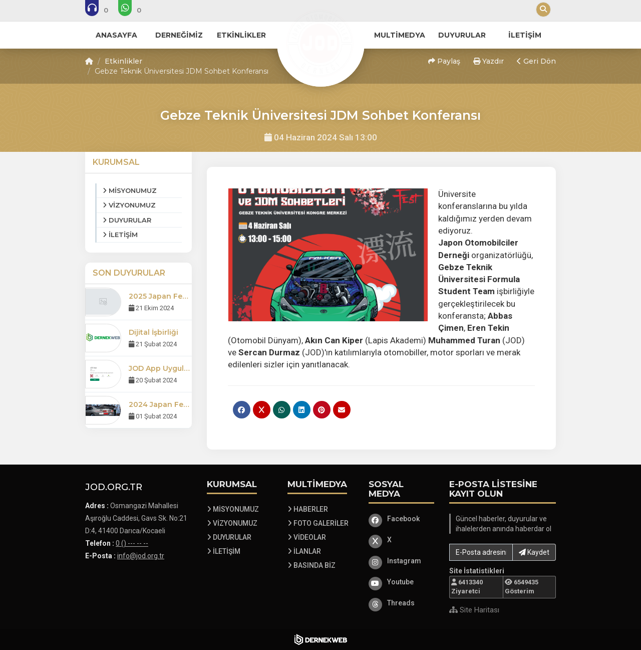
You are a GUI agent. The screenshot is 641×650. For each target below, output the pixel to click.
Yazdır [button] (488, 61)
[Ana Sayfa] (320, 42)
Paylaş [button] (444, 61)
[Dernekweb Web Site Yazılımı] (321, 639)
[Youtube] (402, 582)
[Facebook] (402, 519)
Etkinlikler (123, 61)
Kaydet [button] (534, 552)
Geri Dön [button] (536, 61)
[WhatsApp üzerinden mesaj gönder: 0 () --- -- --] (136, 10)
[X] (402, 540)
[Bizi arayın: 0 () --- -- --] (103, 10)
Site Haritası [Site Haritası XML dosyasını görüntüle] (474, 609)
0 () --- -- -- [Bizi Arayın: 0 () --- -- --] (132, 543)
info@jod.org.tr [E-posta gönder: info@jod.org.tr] (140, 556)
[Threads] (402, 603)
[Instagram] (402, 561)
